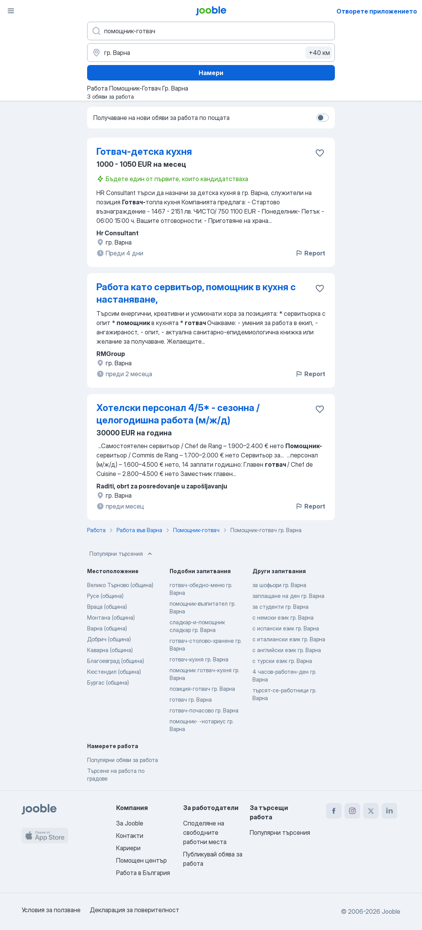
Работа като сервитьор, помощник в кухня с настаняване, (196, 293)
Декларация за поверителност (134, 910)
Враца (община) (107, 606)
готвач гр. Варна (191, 699)
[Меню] (11, 11)
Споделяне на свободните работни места (204, 832)
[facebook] (333, 811)
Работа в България (143, 873)
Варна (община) (107, 628)
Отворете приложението (376, 11)
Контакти (129, 835)
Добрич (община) (109, 639)
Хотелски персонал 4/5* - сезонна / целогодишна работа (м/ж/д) (178, 414)
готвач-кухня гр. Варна (199, 659)
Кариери (128, 848)
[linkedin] (389, 811)
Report (310, 253)
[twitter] (371, 811)
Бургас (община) (108, 682)
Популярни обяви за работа (122, 760)
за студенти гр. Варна (280, 606)
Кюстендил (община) (114, 671)
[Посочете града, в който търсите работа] (211, 52)
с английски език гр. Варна (286, 650)
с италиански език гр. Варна (288, 639)
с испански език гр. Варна (285, 628)
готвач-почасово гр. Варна (204, 710)
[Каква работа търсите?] (211, 31)
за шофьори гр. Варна (279, 585)
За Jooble (129, 823)
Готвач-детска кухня (144, 151)
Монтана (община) (111, 617)
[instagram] (352, 811)
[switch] (322, 118)
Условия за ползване (51, 910)
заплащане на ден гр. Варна (288, 596)
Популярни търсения (121, 554)
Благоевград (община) (115, 661)
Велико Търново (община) (120, 585)
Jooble (391, 911)
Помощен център (141, 860)
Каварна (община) (110, 650)
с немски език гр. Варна (283, 617)
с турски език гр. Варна (282, 661)
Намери (211, 73)
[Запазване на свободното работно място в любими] (320, 153)
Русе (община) (105, 596)
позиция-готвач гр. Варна (202, 688)
